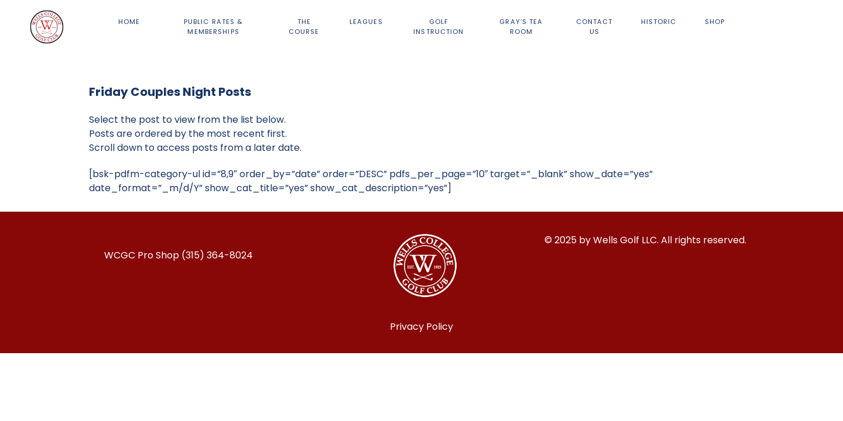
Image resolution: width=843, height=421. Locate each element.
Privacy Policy (421, 326)
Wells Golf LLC (625, 240)
